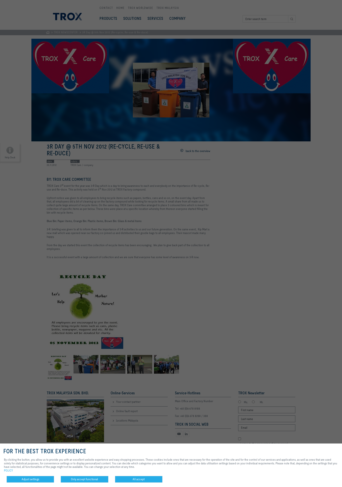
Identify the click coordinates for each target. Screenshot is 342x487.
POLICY (8, 470)
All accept (139, 479)
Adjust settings (30, 479)
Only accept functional (84, 479)
